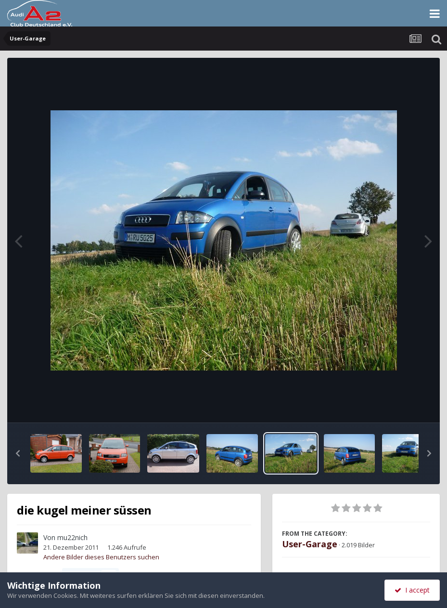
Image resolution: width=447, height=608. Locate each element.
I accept (412, 590)
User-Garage (309, 544)
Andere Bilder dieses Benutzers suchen (101, 557)
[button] (17, 453)
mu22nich (72, 537)
